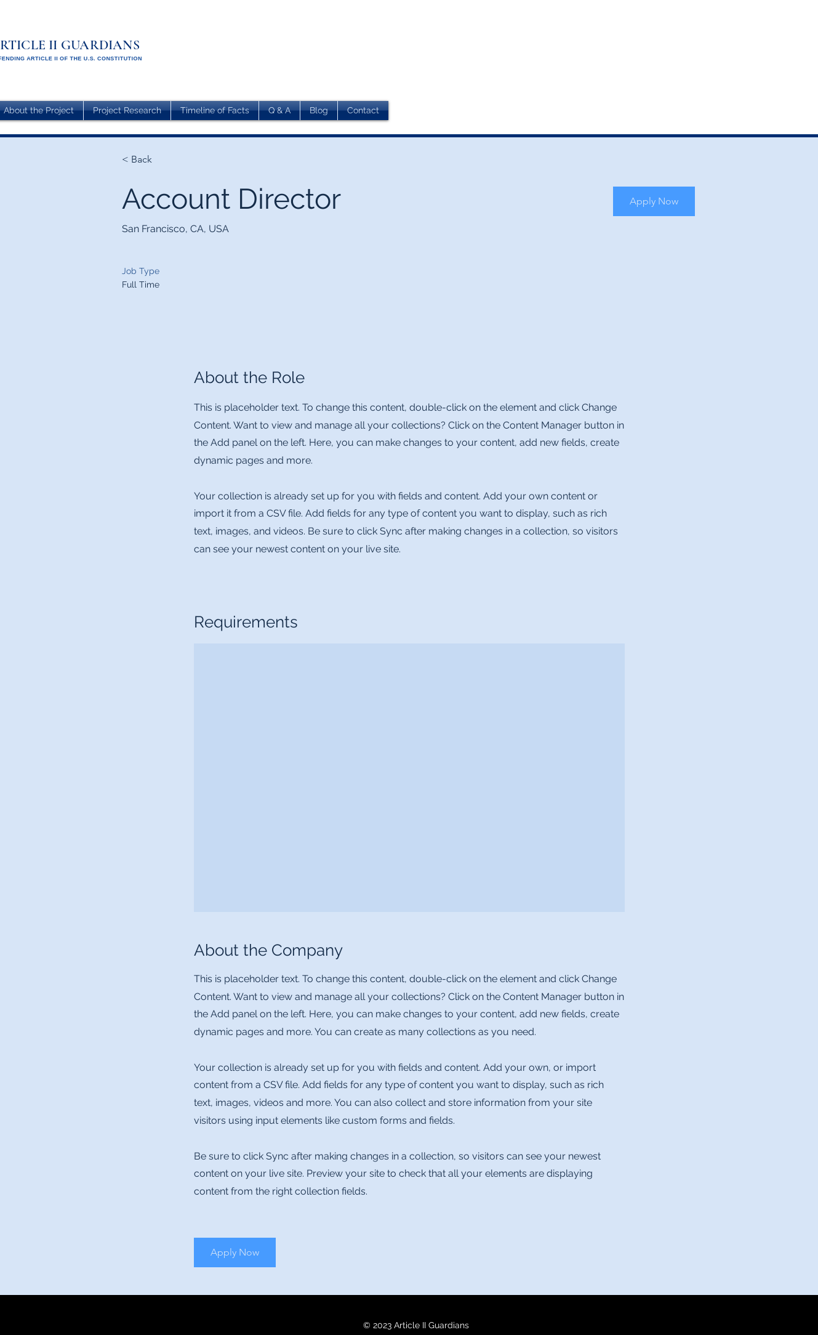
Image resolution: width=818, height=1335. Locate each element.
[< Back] (165, 159)
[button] (654, 201)
